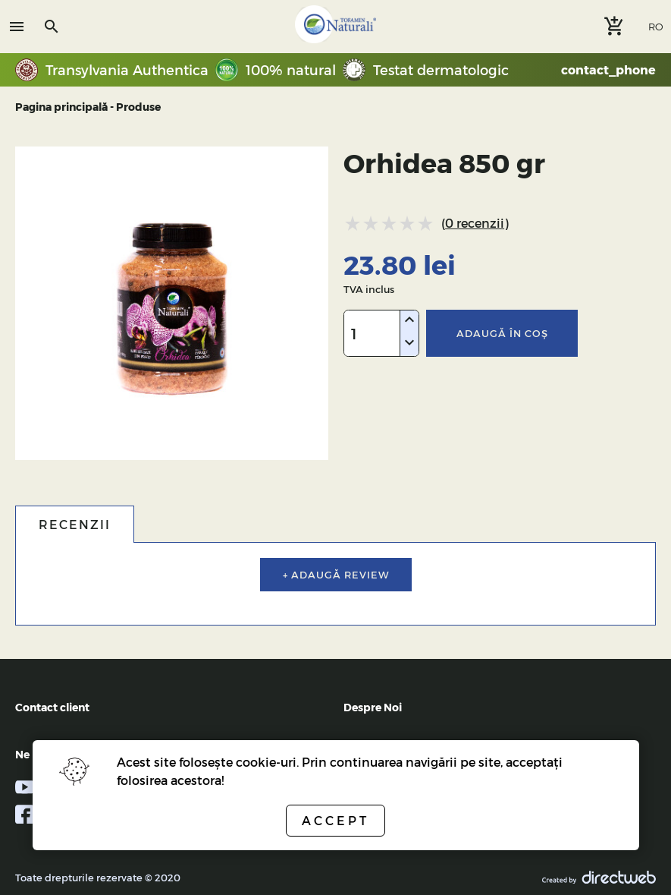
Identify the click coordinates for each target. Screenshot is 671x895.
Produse (138, 106)
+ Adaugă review (336, 574)
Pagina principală (61, 106)
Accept (335, 820)
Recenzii (75, 524)
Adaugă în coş (502, 333)
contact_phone (608, 69)
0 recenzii (474, 223)
